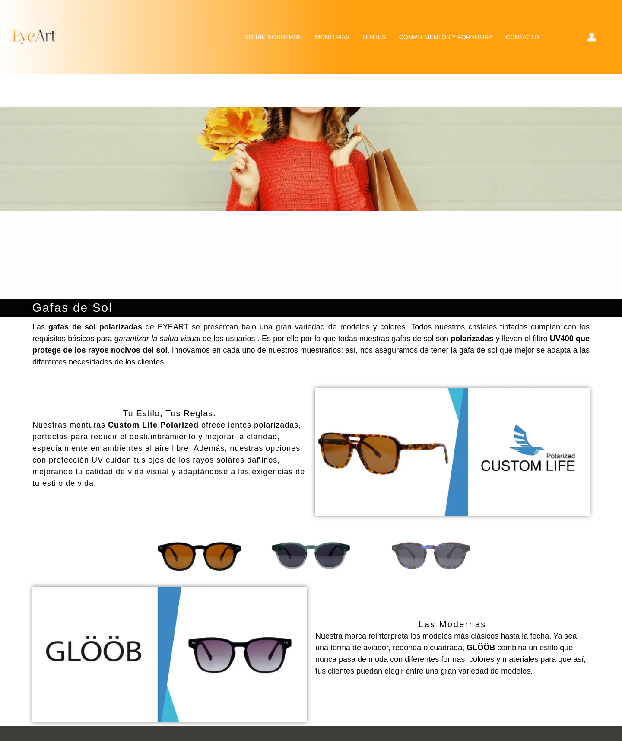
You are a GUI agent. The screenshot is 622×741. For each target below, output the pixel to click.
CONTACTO (522, 37)
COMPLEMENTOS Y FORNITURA (446, 37)
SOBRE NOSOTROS (273, 37)
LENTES (374, 37)
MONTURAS (332, 37)
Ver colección (452, 452)
